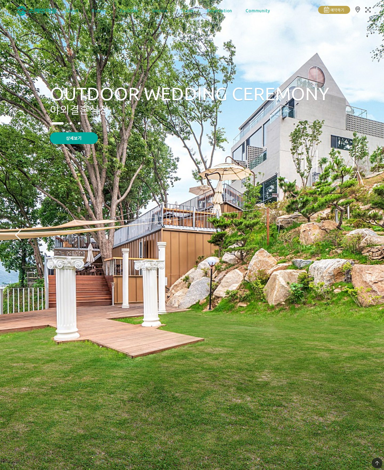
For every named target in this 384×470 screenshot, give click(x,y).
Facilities (129, 10)
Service (159, 10)
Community (258, 10)
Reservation (219, 10)
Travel (187, 10)
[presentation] (18, 235)
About (71, 10)
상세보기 (74, 138)
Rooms (99, 10)
